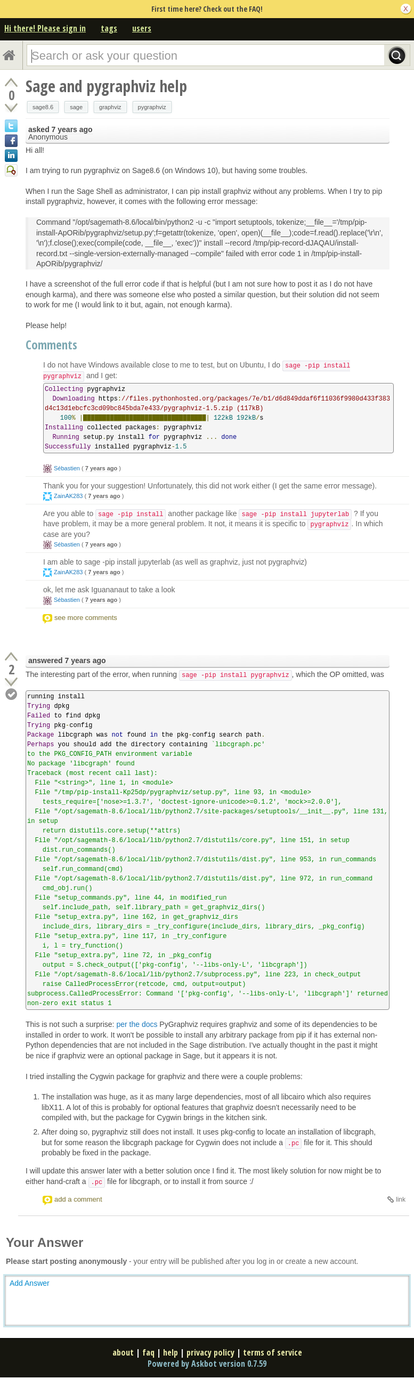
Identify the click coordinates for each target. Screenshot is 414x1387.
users (141, 28)
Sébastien (67, 468)
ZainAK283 (68, 496)
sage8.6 (43, 107)
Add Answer (30, 1283)
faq (148, 1352)
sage (76, 107)
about (123, 1352)
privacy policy (210, 1352)
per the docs (136, 1024)
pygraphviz (152, 107)
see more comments (85, 618)
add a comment (78, 1199)
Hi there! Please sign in (45, 28)
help (170, 1352)
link (400, 1199)
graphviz (110, 107)
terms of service (272, 1352)
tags (109, 28)
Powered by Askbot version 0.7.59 (207, 1363)
